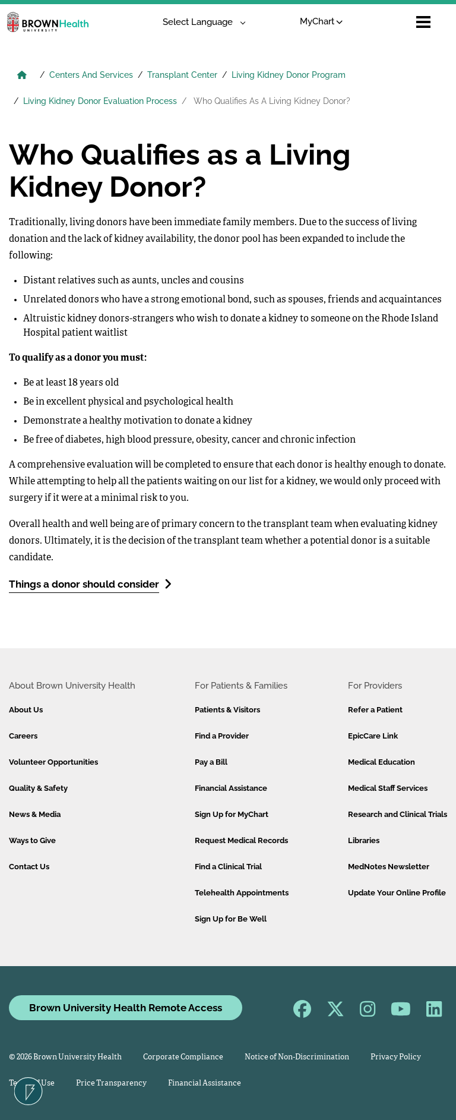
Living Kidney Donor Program (289, 75)
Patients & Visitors (227, 709)
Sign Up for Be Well (231, 918)
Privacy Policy (395, 1057)
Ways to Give (32, 840)
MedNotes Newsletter (388, 866)
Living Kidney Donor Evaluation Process (100, 101)
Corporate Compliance (183, 1057)
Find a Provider (222, 735)
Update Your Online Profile (397, 892)
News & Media (35, 814)
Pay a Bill (211, 762)
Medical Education (381, 762)
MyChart (321, 21)
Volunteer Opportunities (53, 762)
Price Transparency (111, 1083)
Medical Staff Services (388, 788)
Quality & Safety (38, 788)
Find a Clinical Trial (228, 866)
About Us (26, 709)
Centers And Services (91, 75)
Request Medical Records (241, 840)
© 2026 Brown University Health (65, 1057)
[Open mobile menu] (423, 22)
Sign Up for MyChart (231, 814)
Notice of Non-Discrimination (297, 1057)
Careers (23, 735)
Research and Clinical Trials (397, 814)
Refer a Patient (375, 709)
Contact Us (29, 866)
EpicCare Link (373, 735)
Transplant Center (182, 75)
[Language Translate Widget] (200, 22)
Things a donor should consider (90, 584)
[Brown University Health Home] (22, 76)
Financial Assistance (231, 788)
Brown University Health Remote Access (125, 1008)
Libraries (363, 840)
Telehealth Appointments (242, 892)
